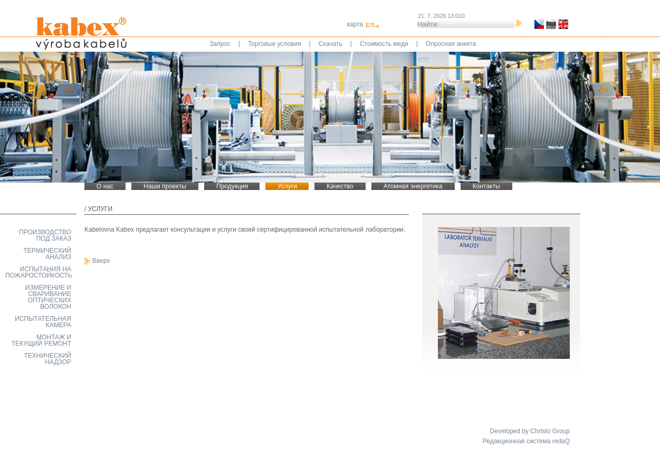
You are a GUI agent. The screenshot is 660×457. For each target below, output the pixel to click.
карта (355, 24)
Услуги (100, 209)
